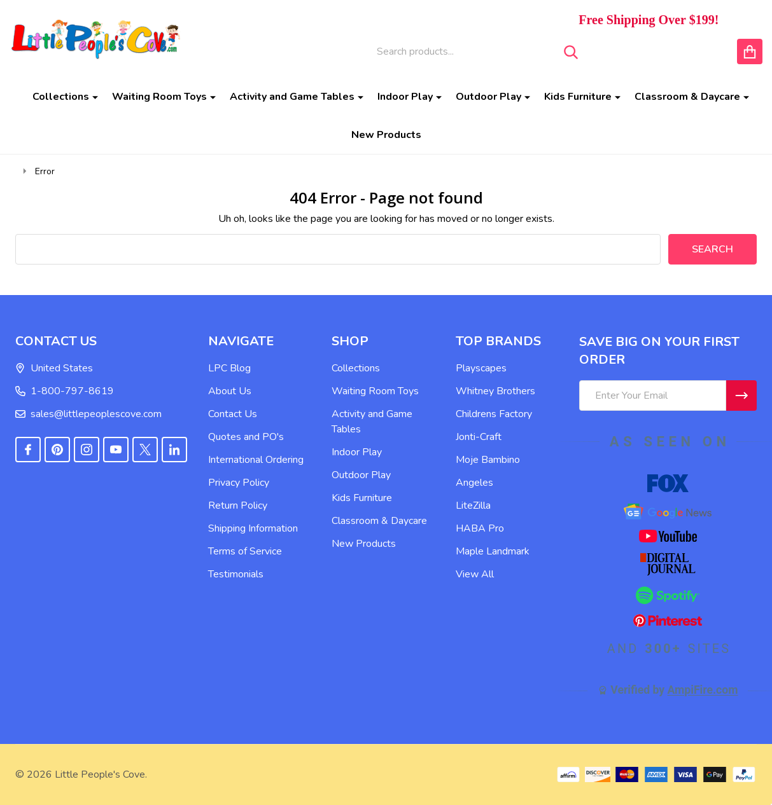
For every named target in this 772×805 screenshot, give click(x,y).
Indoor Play (405, 97)
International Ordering (256, 460)
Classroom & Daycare (687, 97)
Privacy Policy (238, 483)
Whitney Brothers (495, 391)
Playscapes (481, 368)
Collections (60, 97)
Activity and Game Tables (292, 97)
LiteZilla (473, 506)
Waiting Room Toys (159, 97)
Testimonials (235, 574)
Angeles (474, 483)
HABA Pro (480, 528)
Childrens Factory (494, 414)
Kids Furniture (578, 97)
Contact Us (232, 414)
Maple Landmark (493, 551)
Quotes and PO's (246, 437)
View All (475, 574)
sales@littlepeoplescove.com (88, 414)
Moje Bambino (488, 460)
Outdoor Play (488, 97)
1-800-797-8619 (64, 391)
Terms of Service (245, 551)
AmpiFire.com (703, 690)
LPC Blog (229, 368)
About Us (229, 391)
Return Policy (237, 506)
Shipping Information (253, 528)
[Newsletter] (741, 395)
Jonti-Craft (479, 437)
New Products (386, 135)
